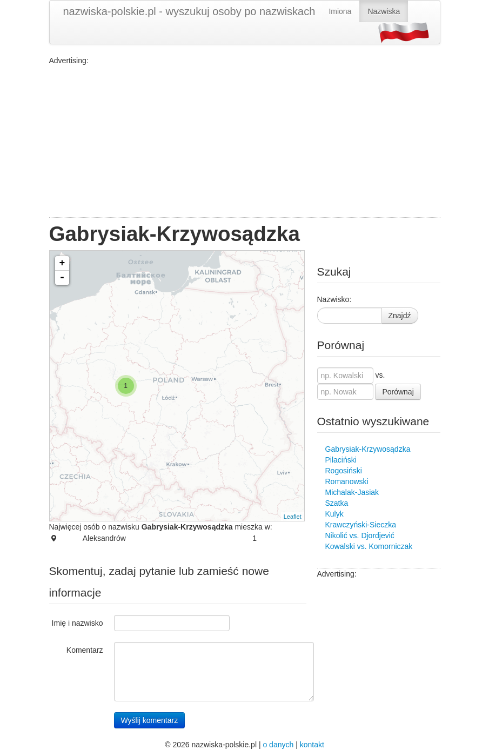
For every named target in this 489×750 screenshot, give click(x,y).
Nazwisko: (334, 299)
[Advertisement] (244, 141)
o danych (278, 744)
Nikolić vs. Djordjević (359, 535)
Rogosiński (343, 470)
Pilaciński (341, 460)
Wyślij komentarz (149, 720)
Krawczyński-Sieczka (360, 524)
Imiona (340, 11)
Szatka (337, 503)
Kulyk (334, 514)
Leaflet (293, 516)
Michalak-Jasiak (352, 492)
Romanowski (347, 481)
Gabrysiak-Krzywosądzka (368, 449)
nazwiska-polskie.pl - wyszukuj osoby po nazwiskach (189, 11)
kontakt (312, 744)
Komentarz (84, 650)
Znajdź (399, 315)
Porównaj (397, 391)
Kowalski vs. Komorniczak (369, 546)
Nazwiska (383, 11)
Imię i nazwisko (77, 623)
